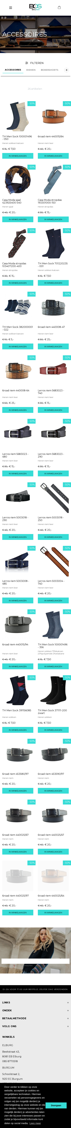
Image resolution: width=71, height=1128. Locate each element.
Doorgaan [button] (56, 1105)
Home (7, 965)
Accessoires (13, 69)
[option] (35, 34)
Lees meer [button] (35, 1123)
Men (15, 965)
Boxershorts (49, 70)
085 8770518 (10, 1061)
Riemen (31, 70)
